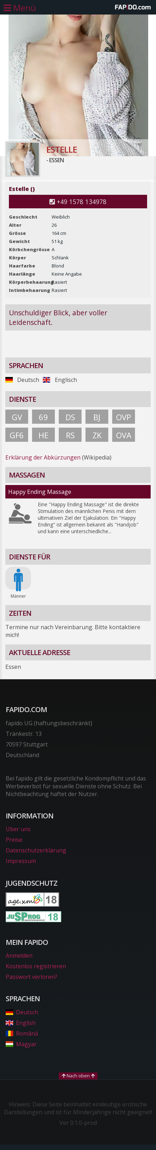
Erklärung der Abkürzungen (42, 457)
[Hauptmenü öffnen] (20, 8)
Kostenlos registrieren (36, 966)
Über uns (18, 829)
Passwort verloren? (31, 977)
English (21, 1023)
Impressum (21, 861)
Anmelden (19, 955)
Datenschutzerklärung (36, 850)
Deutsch (22, 1012)
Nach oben (78, 1075)
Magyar (21, 1044)
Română (22, 1033)
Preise (14, 840)
